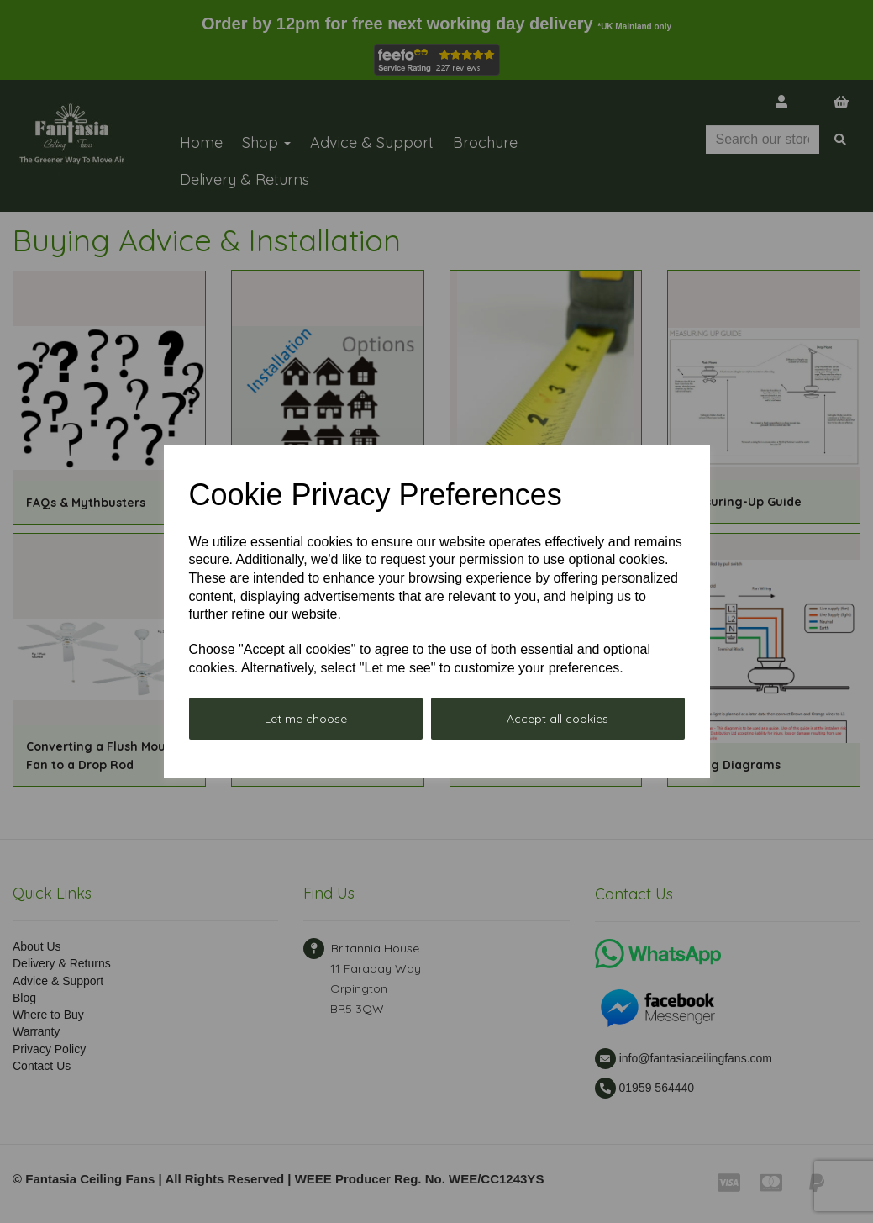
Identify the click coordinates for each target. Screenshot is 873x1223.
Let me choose (306, 718)
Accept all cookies (557, 718)
